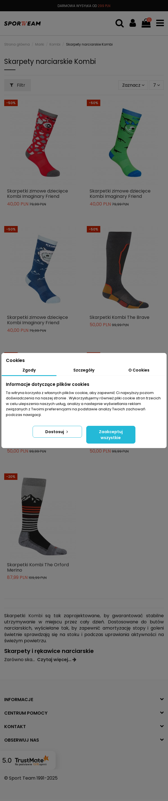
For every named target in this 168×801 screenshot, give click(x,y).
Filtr (17, 85)
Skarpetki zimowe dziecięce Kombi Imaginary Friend (37, 194)
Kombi (35, 615)
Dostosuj (57, 432)
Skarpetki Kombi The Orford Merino (38, 567)
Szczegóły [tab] (83, 370)
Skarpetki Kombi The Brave (119, 317)
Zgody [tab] (29, 370)
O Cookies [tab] (138, 370)
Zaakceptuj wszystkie (111, 434)
